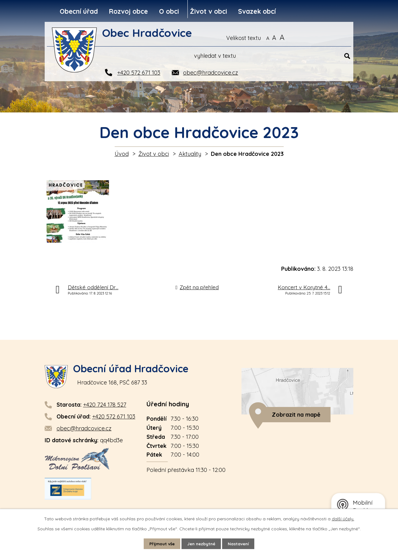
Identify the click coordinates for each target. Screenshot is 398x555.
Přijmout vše (160, 543)
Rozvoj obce (128, 11)
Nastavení (241, 543)
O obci (169, 11)
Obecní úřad (79, 11)
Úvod (122, 153)
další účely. (343, 518)
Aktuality (190, 153)
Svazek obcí (257, 11)
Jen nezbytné (202, 543)
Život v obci (208, 11)
